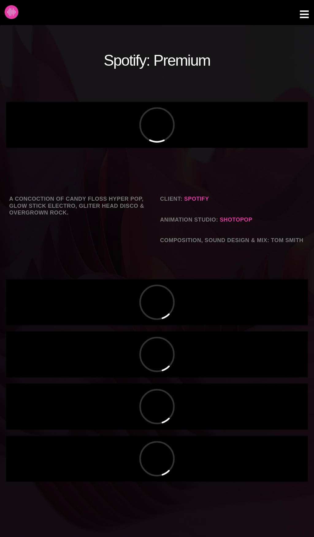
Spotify (196, 199)
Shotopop (236, 220)
